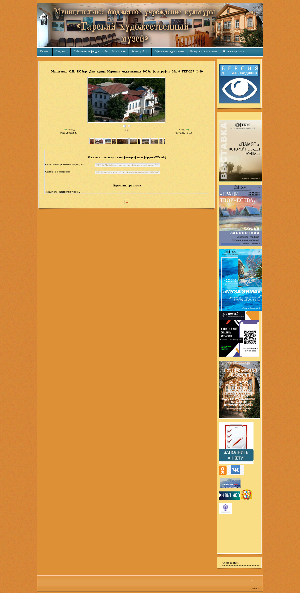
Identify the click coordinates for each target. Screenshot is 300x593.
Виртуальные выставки (203, 51)
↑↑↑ (251, 580)
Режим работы (140, 51)
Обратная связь (231, 562)
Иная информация (233, 51)
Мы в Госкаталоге (115, 51)
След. (182, 129)
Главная (44, 51)
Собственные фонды (86, 51)
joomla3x (255, 589)
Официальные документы (169, 51)
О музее (59, 51)
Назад (71, 129)
